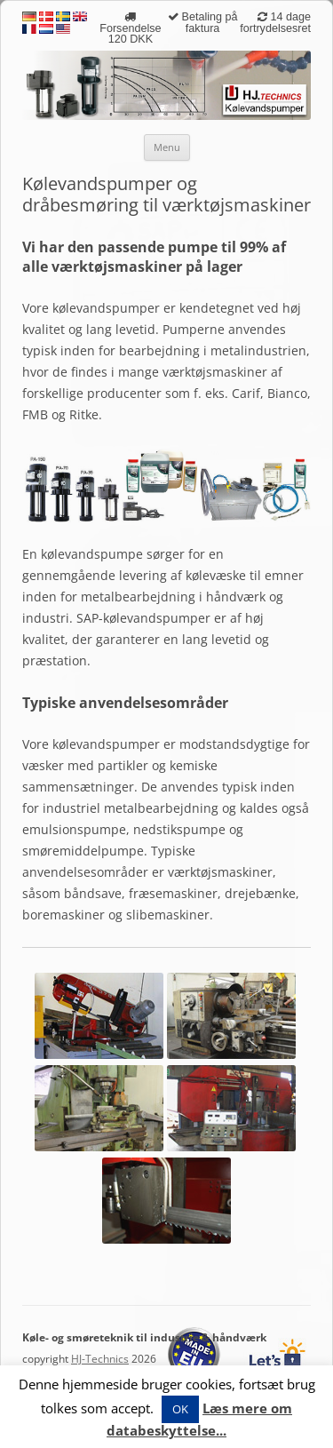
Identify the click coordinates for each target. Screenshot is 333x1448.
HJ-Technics (100, 1358)
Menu (167, 147)
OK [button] (180, 1409)
